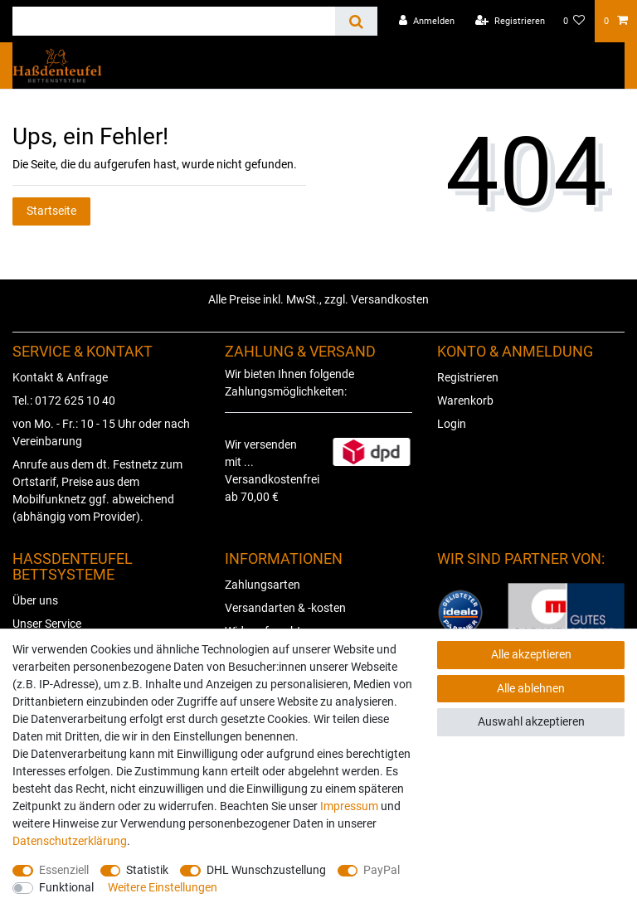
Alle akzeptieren (531, 654)
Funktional (66, 887)
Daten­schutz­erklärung (69, 840)
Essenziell (64, 869)
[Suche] (356, 21)
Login (451, 423)
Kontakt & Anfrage (60, 377)
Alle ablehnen (531, 688)
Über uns (35, 600)
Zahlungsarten (262, 584)
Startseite (51, 210)
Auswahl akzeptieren (531, 721)
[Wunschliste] (574, 21)
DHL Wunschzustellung (266, 869)
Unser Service (46, 623)
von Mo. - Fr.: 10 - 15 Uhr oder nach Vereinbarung (101, 432)
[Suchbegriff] (173, 21)
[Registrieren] (510, 21)
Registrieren (467, 377)
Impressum (349, 806)
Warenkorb (465, 400)
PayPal (381, 869)
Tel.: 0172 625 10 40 (63, 400)
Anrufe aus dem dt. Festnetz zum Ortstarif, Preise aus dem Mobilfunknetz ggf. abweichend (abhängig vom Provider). (97, 490)
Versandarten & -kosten (285, 607)
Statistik (147, 869)
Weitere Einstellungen (162, 887)
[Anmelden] (427, 21)
